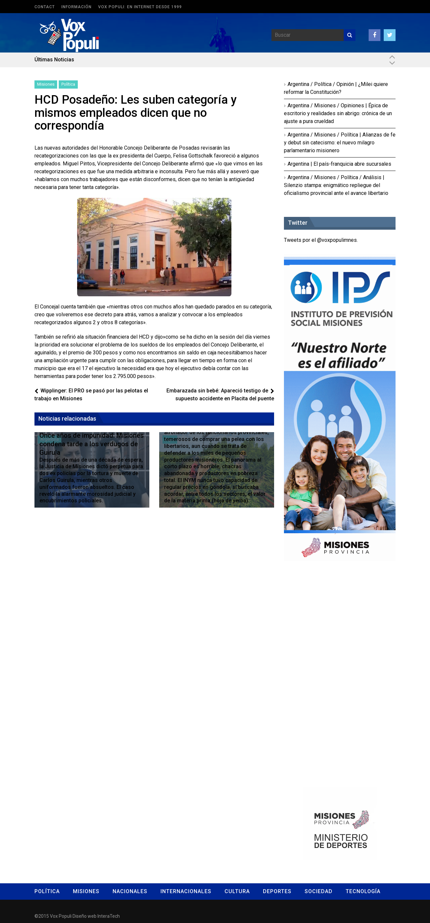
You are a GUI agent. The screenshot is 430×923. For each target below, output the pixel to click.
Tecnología (363, 891)
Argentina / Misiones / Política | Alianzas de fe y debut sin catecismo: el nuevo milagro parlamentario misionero (340, 143)
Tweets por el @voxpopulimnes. (321, 240)
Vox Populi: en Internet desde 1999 (140, 7)
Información (76, 7)
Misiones (45, 84)
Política (68, 84)
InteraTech (108, 916)
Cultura (237, 891)
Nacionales (130, 891)
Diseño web (85, 916)
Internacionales (186, 891)
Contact (44, 7)
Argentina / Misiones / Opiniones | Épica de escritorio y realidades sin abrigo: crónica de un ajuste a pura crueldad (338, 113)
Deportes (277, 891)
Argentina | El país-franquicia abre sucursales (339, 164)
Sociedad (319, 891)
